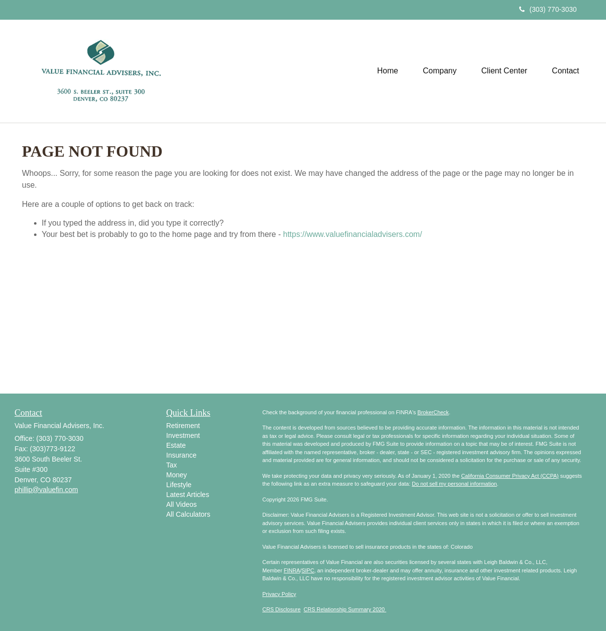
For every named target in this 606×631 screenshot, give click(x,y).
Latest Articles (187, 494)
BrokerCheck (433, 412)
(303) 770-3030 (548, 9)
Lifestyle (178, 485)
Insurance (181, 455)
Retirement (183, 426)
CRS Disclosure (281, 609)
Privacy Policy (279, 594)
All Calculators (188, 514)
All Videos (181, 504)
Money (176, 475)
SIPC (307, 570)
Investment (183, 435)
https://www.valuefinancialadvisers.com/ (352, 234)
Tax (171, 465)
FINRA (292, 570)
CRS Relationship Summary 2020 (345, 609)
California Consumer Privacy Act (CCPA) (510, 476)
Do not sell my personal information (454, 484)
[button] (440, 71)
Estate (176, 445)
